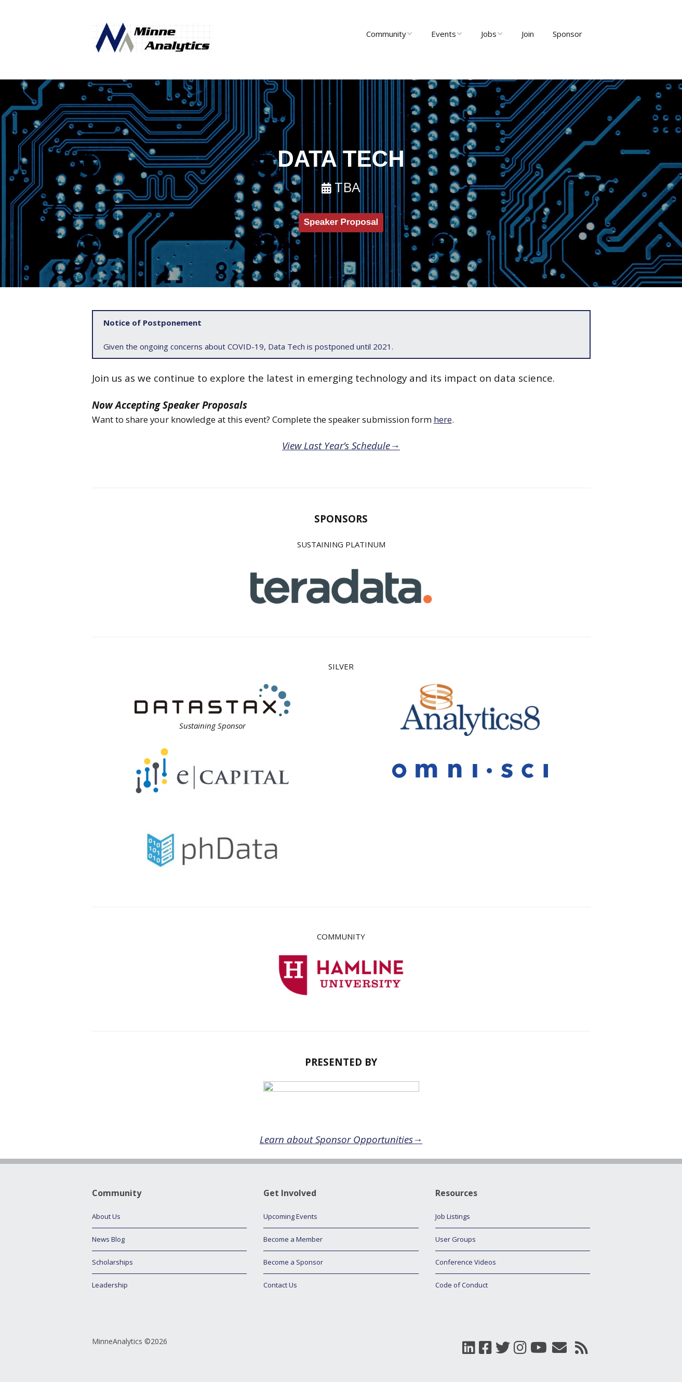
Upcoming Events (290, 1216)
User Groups (455, 1239)
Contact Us (280, 1285)
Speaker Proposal (341, 222)
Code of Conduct (461, 1285)
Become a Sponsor (293, 1262)
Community (386, 34)
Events (443, 34)
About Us (106, 1216)
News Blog (108, 1239)
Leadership (110, 1285)
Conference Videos (465, 1262)
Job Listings (452, 1216)
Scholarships (112, 1262)
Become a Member (293, 1239)
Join (527, 34)
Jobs (489, 34)
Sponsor (567, 34)
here (443, 419)
